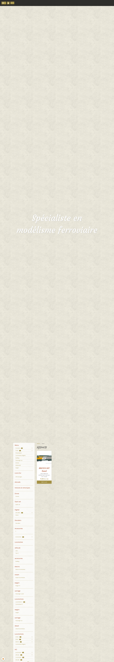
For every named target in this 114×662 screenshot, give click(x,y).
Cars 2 (17, 553)
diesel (18, 639)
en (11, 3)
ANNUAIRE (18, 465)
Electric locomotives (20, 569)
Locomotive (19, 657)
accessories (19, 652)
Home (38, 443)
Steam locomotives (20, 577)
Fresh (18, 450)
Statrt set (17, 504)
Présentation (18, 453)
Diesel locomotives (20, 628)
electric (18, 641)
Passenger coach (19, 594)
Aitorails (18, 660)
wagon (17, 467)
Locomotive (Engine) (20, 455)
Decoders (19, 512)
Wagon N (17, 585)
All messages (19, 476)
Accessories (19, 537)
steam (18, 637)
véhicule (18, 655)
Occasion (19, 448)
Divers (17, 515)
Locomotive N (18, 604)
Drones (17, 463)
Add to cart (44, 482)
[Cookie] (3, 659)
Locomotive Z (20, 602)
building (17, 458)
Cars (16, 550)
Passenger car (18, 460)
